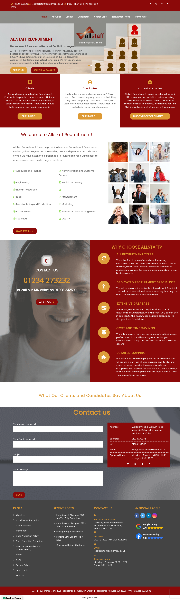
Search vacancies (45, 70)
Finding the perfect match (69, 531)
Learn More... (25, 231)
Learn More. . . (29, 116)
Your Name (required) (58, 427)
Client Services (23, 525)
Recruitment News (121, 16)
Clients (69, 16)
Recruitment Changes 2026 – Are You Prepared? (71, 525)
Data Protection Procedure (29, 541)
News (18, 560)
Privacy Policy (23, 565)
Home (44, 16)
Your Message (58, 479)
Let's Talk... (47, 302)
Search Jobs (100, 16)
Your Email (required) (58, 442)
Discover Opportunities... (150, 116)
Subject (58, 457)
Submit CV (19, 70)
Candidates (83, 16)
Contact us (140, 16)
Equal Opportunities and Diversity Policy (28, 548)
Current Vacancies (150, 88)
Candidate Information (27, 520)
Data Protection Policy (27, 536)
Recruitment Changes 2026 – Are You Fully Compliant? (71, 517)
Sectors (20, 575)
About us (56, 16)
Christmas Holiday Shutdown (70, 545)
